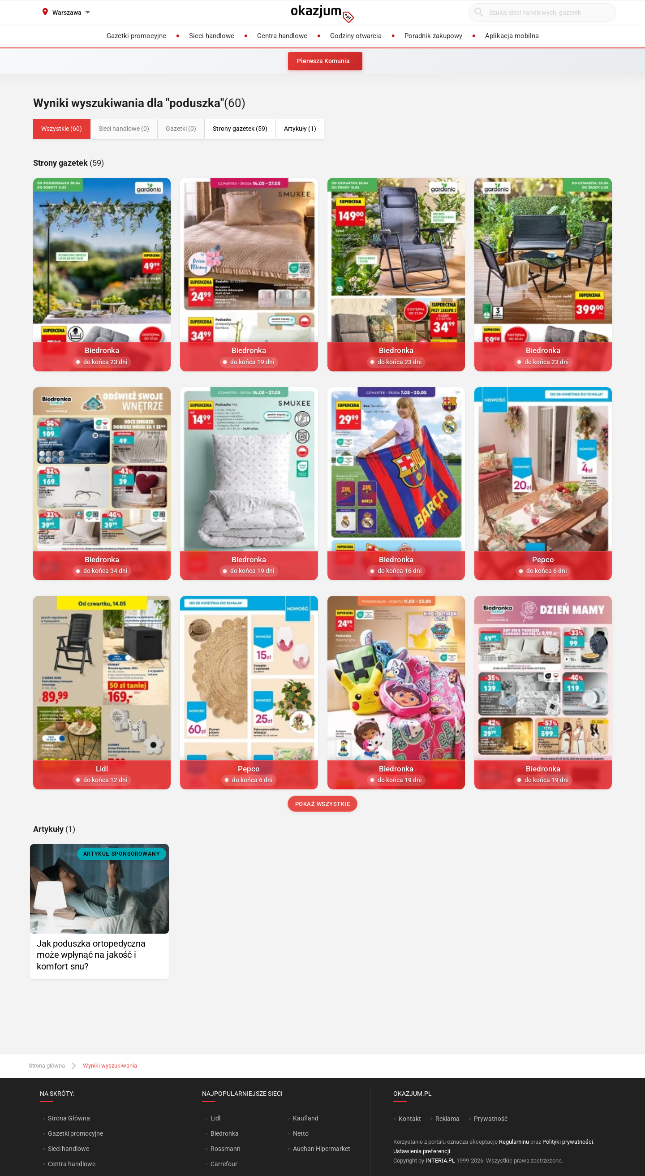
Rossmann (226, 1148)
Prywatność (490, 1118)
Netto (301, 1133)
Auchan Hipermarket (321, 1148)
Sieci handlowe (68, 1148)
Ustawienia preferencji (421, 1151)
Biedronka (225, 1133)
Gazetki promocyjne (75, 1133)
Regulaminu (514, 1141)
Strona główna (47, 1065)
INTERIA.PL (440, 1160)
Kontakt (410, 1118)
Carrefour (224, 1163)
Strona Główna (69, 1118)
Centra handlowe (71, 1163)
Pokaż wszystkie (322, 804)
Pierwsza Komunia (323, 61)
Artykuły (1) (300, 128)
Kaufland (305, 1118)
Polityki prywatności (567, 1141)
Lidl (215, 1118)
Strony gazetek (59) (240, 128)
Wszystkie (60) (61, 128)
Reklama (447, 1118)
